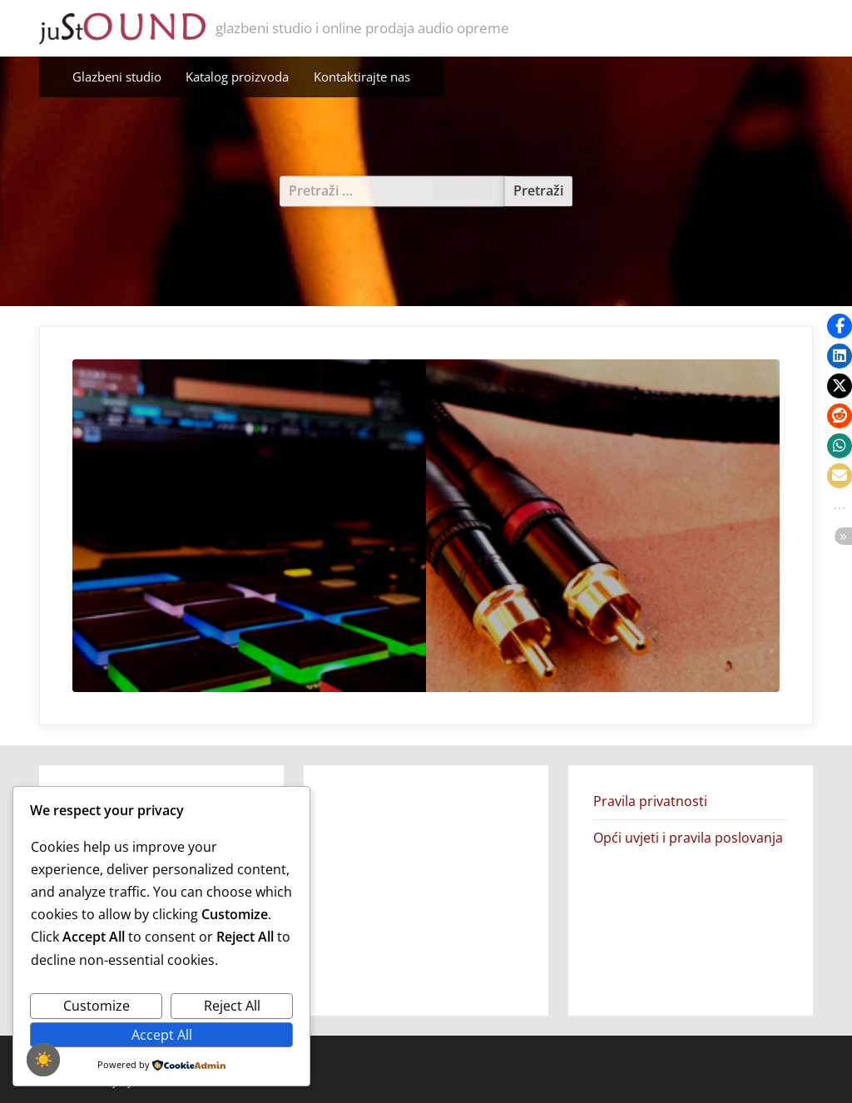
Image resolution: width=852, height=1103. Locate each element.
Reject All (232, 1006)
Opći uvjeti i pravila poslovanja (688, 837)
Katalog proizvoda (237, 76)
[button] (839, 326)
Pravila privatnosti (650, 801)
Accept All (161, 1035)
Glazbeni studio (116, 76)
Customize (96, 1006)
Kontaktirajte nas (362, 76)
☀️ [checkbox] (43, 1059)
